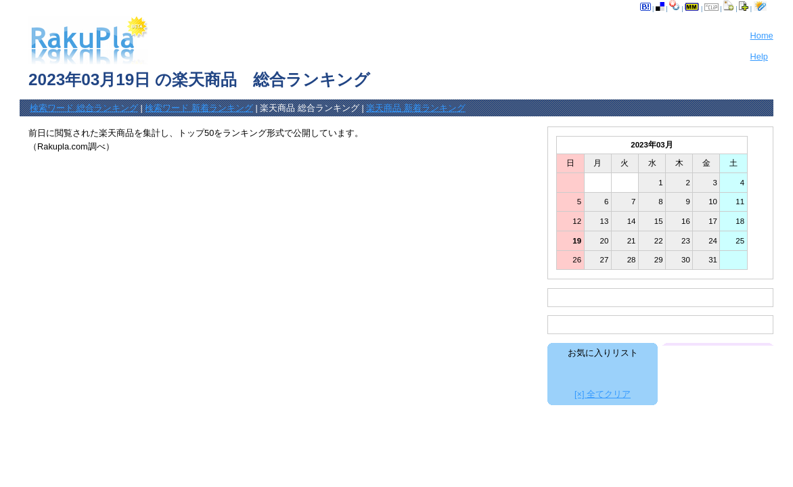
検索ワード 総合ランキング (84, 108)
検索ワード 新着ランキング (199, 108)
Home (761, 35)
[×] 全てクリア (602, 394)
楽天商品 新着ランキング (416, 108)
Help (759, 56)
